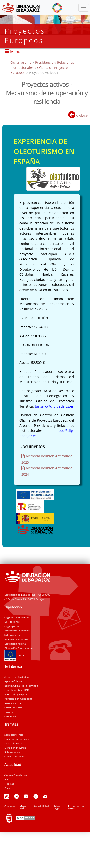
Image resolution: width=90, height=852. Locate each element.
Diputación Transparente (18, 648)
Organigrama (21, 62)
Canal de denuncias (15, 756)
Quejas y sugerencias (16, 739)
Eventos (9, 788)
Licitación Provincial (15, 747)
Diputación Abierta (15, 643)
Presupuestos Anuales (17, 630)
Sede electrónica (13, 734)
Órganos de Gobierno (16, 617)
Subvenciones (12, 634)
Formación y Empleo (15, 694)
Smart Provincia (13, 707)
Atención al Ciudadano (17, 677)
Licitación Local (13, 743)
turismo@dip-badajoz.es (54, 406)
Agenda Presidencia (15, 774)
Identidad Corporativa (16, 639)
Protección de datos (76, 807)
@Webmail (10, 716)
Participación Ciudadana (18, 698)
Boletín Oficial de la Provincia (21, 685)
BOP (6, 779)
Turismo (9, 711)
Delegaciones (12, 621)
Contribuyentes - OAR (16, 690)
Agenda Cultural (13, 681)
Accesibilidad (41, 806)
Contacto (9, 806)
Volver (78, 116)
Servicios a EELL (13, 703)
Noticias (9, 783)
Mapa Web (23, 807)
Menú (15, 51)
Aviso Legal (57, 807)
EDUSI (14, 655)
